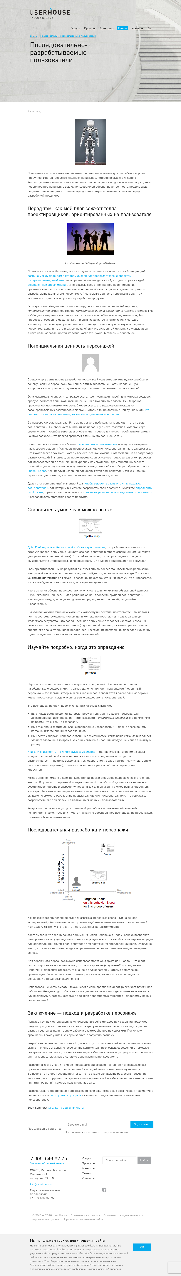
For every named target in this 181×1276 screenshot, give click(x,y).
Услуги (76, 28)
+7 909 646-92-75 (41, 17)
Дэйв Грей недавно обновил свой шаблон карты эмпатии (66, 547)
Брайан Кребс (37, 471)
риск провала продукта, (66, 1095)
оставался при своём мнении (47, 285)
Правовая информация (85, 1215)
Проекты (90, 28)
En (149, 28)
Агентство (106, 28)
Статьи (122, 28)
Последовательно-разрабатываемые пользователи (68, 35)
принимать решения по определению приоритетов (117, 492)
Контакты (138, 28)
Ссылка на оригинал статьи (66, 1107)
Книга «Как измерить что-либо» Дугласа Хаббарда (61, 752)
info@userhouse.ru (41, 1184)
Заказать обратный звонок (47, 1163)
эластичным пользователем (98, 444)
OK (142, 1247)
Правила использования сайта (83, 1219)
